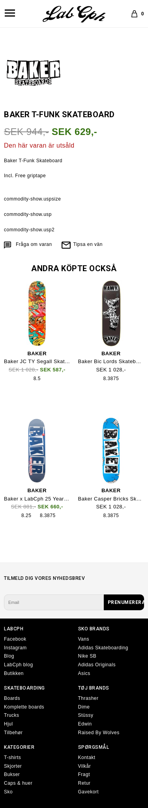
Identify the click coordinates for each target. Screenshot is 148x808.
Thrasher (88, 698)
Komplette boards (24, 707)
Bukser (12, 774)
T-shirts (12, 757)
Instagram (15, 648)
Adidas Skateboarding (103, 648)
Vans (83, 639)
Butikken (14, 673)
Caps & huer (18, 783)
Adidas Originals (97, 664)
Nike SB (87, 656)
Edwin (85, 724)
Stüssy (86, 715)
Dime (84, 707)
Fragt (84, 774)
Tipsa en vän (88, 244)
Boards (12, 698)
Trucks (11, 715)
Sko (8, 792)
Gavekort (88, 792)
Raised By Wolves (99, 732)
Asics (84, 673)
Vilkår (84, 766)
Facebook (15, 639)
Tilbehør (13, 732)
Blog (9, 656)
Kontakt (87, 757)
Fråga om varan (34, 244)
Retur (84, 783)
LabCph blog (18, 664)
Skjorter (13, 766)
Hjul (8, 724)
